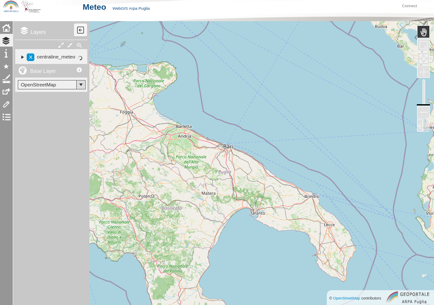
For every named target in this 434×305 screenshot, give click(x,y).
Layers (38, 43)
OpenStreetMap (346, 298)
